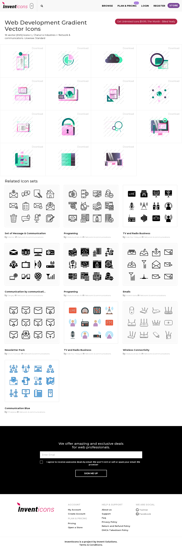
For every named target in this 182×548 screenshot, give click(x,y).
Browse (107, 5)
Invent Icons (131, 295)
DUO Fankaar (14, 353)
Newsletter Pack (15, 350)
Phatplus (12, 412)
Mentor (11, 237)
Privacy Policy (109, 522)
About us (107, 509)
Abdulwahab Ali (74, 237)
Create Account (76, 513)
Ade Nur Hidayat (133, 237)
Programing (71, 233)
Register (159, 5)
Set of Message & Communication (25, 233)
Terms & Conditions (90, 544)
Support (106, 513)
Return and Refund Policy (116, 526)
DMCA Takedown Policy (115, 530)
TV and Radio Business (136, 233)
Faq (104, 518)
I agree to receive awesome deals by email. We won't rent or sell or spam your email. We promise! (93, 463)
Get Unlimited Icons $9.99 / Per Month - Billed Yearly (146, 21)
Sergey (11, 295)
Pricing (72, 523)
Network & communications (30, 237)
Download (37, 48)
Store (173, 5)
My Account (74, 509)
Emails (126, 291)
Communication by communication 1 (26, 291)
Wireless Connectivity (136, 350)
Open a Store (75, 527)
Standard (40, 38)
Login (145, 5)
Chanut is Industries (44, 35)
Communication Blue (17, 408)
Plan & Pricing (128, 4)
